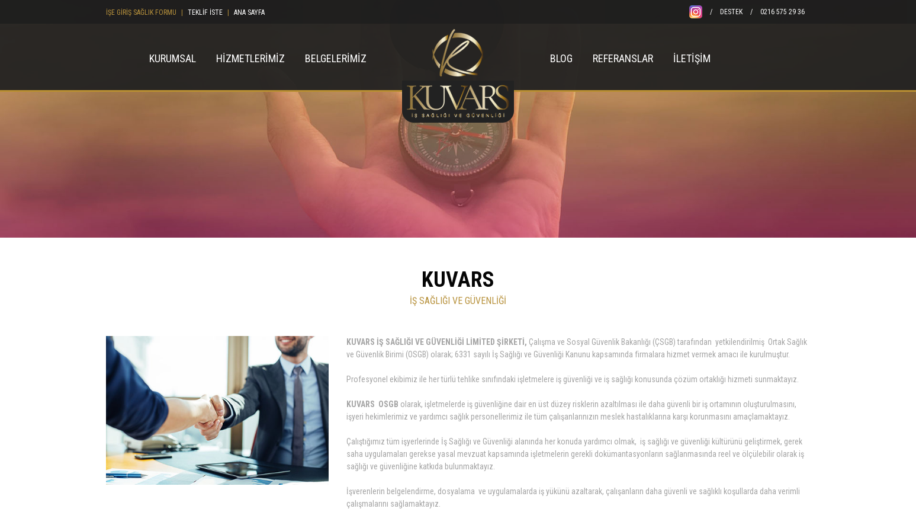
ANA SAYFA (249, 12)
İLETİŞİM (692, 58)
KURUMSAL (172, 58)
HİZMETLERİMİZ (250, 58)
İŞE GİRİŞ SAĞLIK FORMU (141, 12)
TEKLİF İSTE (205, 12)
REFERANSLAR (623, 58)
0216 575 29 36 (782, 12)
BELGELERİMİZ (336, 58)
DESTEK (731, 12)
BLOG (561, 58)
